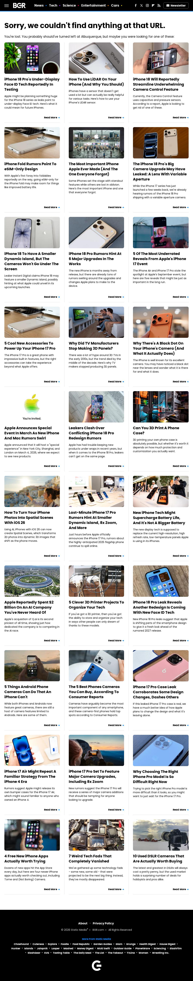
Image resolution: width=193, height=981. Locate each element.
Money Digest (85, 948)
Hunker (15, 948)
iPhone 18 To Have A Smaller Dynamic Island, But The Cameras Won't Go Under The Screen (31, 261)
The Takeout (115, 952)
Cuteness (38, 944)
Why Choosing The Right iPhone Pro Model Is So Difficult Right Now (155, 776)
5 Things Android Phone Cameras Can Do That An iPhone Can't (27, 691)
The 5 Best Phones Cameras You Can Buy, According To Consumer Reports (94, 691)
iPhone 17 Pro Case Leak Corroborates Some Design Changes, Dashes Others (158, 692)
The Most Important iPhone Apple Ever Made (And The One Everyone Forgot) (94, 169)
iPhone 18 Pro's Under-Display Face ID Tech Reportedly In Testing (32, 84)
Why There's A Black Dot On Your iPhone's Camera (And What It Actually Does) (158, 348)
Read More (50, 117)
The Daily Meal (82, 952)
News (39, 5)
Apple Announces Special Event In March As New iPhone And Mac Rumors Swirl (31, 433)
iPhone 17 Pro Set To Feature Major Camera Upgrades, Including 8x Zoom (94, 776)
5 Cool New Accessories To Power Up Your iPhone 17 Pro (29, 346)
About (82, 923)
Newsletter (176, 5)
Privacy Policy (103, 923)
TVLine (131, 952)
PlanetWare (142, 948)
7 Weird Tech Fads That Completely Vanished (90, 859)
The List (99, 952)
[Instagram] (147, 5)
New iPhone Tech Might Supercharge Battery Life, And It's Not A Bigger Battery (159, 517)
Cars (115, 5)
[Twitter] (141, 5)
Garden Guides (102, 944)
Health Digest (147, 944)
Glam (119, 944)
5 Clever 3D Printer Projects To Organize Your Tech (96, 605)
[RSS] (159, 5)
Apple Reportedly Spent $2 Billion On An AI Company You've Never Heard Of (28, 607)
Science (69, 5)
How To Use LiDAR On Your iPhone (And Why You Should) (96, 82)
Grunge (131, 944)
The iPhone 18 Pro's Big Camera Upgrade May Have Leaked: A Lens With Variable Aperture (160, 172)
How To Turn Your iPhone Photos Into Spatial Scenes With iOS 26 (28, 517)
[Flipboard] (153, 5)
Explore (52, 944)
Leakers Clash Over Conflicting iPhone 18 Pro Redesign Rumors (91, 433)
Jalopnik (42, 948)
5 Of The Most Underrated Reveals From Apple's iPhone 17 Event (159, 258)
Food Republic (81, 944)
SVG (46, 952)
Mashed (68, 948)
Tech (53, 5)
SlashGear (34, 952)
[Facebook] (135, 5)
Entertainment (93, 5)
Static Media (79, 930)
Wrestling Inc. (160, 952)
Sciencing (160, 948)
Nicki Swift (103, 948)
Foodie (65, 944)
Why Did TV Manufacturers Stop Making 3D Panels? (94, 346)
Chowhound (21, 944)
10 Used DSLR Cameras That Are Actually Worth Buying (158, 859)
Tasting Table (61, 952)
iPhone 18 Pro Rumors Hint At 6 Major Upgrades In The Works (95, 258)
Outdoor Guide (123, 948)
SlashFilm (176, 948)
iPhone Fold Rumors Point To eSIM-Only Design (30, 166)
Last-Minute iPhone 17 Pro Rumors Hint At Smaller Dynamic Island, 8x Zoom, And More (93, 520)
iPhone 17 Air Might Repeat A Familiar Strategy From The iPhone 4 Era (30, 776)
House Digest (167, 944)
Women (143, 952)
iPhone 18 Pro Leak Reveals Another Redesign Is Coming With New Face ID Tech (159, 607)
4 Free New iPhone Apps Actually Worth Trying (26, 859)
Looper (55, 948)
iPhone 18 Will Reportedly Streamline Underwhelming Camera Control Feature (158, 84)
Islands (28, 948)
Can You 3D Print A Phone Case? (156, 430)
